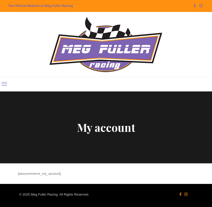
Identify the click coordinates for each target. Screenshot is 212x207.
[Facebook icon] (195, 6)
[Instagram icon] (201, 6)
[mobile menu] (4, 84)
